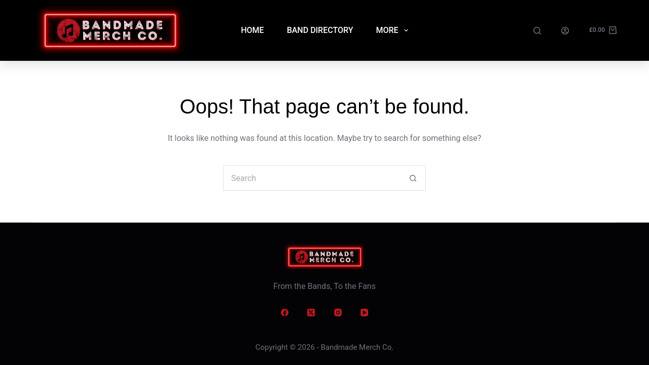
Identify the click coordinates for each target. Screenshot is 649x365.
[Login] (565, 30)
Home (252, 30)
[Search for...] (312, 178)
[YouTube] (364, 312)
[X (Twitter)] (311, 312)
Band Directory (320, 30)
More (394, 30)
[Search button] (413, 178)
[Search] (537, 30)
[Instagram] (338, 312)
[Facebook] (285, 312)
